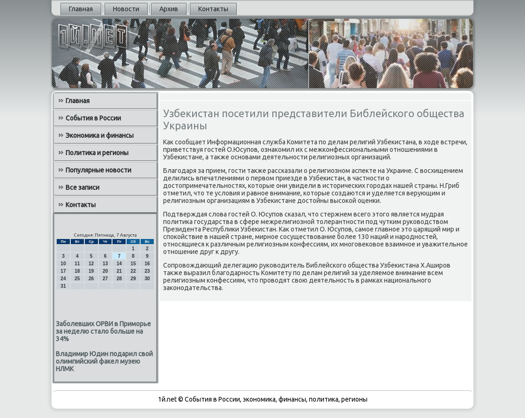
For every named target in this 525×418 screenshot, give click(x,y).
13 (105, 263)
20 (105, 271)
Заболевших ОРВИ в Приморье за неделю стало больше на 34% (103, 331)
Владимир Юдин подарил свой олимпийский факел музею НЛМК (104, 361)
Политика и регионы (97, 153)
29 (133, 278)
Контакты (213, 9)
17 (63, 271)
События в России (93, 118)
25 (77, 278)
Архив (168, 9)
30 (147, 278)
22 (133, 271)
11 (77, 263)
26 (91, 278)
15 (133, 263)
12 (91, 263)
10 (63, 263)
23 (147, 271)
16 (147, 263)
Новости (126, 9)
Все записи (82, 187)
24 (63, 278)
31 (63, 286)
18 (77, 271)
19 (91, 271)
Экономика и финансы (100, 135)
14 (119, 263)
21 (119, 271)
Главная (81, 9)
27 (105, 278)
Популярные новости (98, 170)
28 (119, 278)
